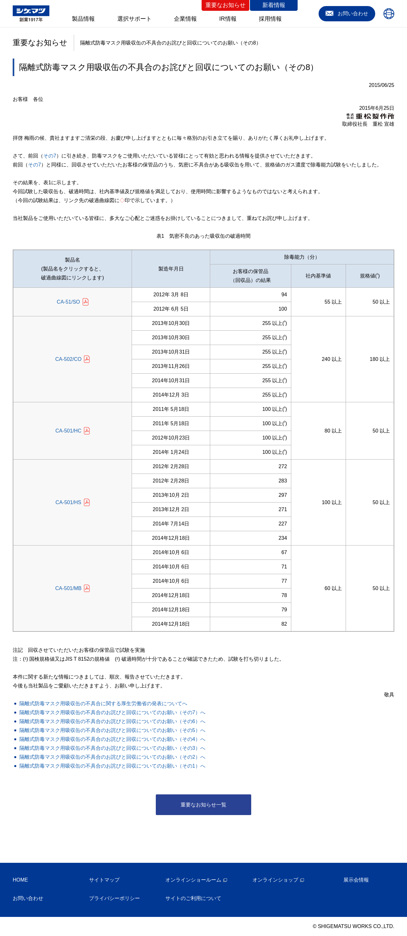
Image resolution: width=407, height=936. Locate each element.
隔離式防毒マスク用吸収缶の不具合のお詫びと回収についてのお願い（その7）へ (112, 712)
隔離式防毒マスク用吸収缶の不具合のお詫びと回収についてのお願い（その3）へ (112, 748)
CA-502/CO (68, 359)
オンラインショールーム (193, 880)
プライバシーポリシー (114, 898)
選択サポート (134, 19)
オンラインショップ (275, 880)
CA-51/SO (68, 302)
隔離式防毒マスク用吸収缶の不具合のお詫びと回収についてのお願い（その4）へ (112, 739)
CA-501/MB (68, 588)
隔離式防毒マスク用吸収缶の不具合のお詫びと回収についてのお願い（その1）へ (112, 766)
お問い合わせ (28, 898)
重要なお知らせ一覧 (203, 804)
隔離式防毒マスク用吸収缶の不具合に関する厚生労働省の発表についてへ (103, 703)
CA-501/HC (68, 430)
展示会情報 (356, 880)
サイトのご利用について (193, 898)
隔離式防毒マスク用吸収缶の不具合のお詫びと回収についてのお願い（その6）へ (112, 721)
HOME (20, 880)
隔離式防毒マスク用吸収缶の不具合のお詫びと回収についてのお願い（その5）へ (112, 730)
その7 (49, 155)
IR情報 (228, 19)
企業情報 (185, 19)
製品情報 (83, 19)
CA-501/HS (68, 502)
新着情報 (273, 5)
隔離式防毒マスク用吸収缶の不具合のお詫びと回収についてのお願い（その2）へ (112, 757)
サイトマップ (104, 880)
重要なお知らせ (225, 5)
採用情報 (270, 19)
